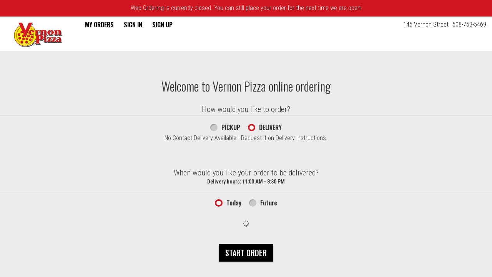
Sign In (133, 24)
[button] (38, 34)
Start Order (246, 253)
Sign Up (162, 24)
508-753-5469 (469, 24)
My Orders (99, 24)
